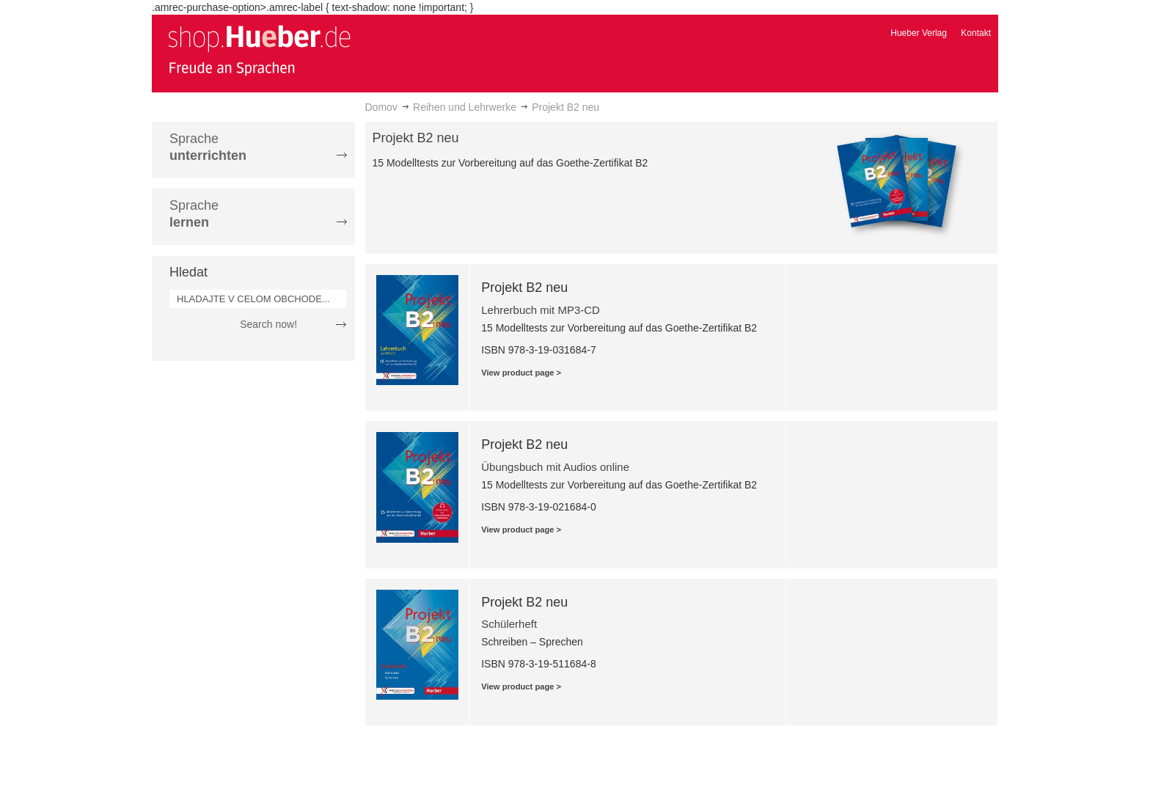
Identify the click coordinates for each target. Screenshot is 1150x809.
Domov (381, 107)
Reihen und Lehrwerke (464, 107)
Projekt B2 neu (524, 287)
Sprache (207, 147)
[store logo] (259, 50)
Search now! (268, 324)
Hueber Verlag (918, 33)
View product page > (521, 372)
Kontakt (976, 33)
